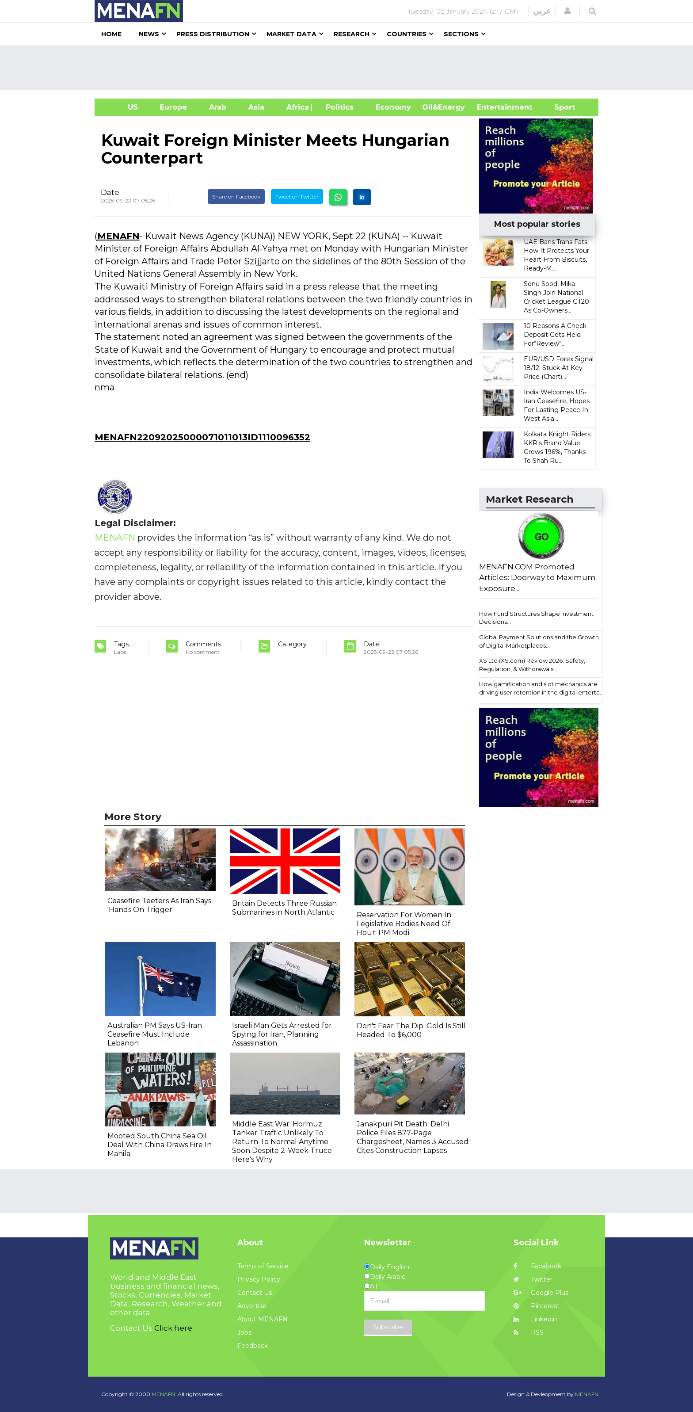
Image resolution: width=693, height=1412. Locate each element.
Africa (296, 107)
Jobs (244, 1332)
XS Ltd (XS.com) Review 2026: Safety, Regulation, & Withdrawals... (532, 664)
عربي (542, 11)
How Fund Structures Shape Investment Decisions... (536, 618)
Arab (217, 107)
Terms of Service (263, 1266)
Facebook (537, 1266)
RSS (529, 1332)
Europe (173, 107)
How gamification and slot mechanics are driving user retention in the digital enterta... (541, 688)
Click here (173, 1328)
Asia (256, 107)
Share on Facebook (236, 196)
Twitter (533, 1279)
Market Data (291, 34)
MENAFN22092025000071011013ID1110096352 (202, 437)
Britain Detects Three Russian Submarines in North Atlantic (284, 907)
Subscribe (388, 1327)
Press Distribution (212, 34)
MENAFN (118, 236)
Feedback (252, 1346)
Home (111, 34)
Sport (559, 107)
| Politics (337, 107)
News (149, 34)
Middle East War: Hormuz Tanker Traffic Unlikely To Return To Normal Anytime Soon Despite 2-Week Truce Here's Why (282, 1142)
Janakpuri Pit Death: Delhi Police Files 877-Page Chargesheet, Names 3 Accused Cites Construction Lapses (412, 1137)
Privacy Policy (258, 1279)
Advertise (252, 1306)
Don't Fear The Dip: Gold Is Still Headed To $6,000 (411, 1030)
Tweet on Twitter (297, 196)
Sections (461, 34)
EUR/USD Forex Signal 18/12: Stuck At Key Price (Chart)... (559, 368)
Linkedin (535, 1319)
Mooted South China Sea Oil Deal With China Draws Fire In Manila (159, 1145)
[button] (567, 11)
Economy (393, 107)
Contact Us (254, 1293)
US (122, 107)
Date (110, 192)
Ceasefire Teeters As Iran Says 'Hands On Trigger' (159, 905)
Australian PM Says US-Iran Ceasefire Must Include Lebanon (154, 1034)
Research (351, 34)
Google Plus (541, 1293)
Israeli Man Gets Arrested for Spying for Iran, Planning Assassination (282, 1034)
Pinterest (537, 1306)
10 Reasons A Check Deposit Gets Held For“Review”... (555, 334)
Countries (406, 34)
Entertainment (491, 107)
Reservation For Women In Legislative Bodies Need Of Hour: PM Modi (404, 924)
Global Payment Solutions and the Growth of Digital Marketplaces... (539, 641)
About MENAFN (262, 1319)
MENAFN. (164, 1394)
